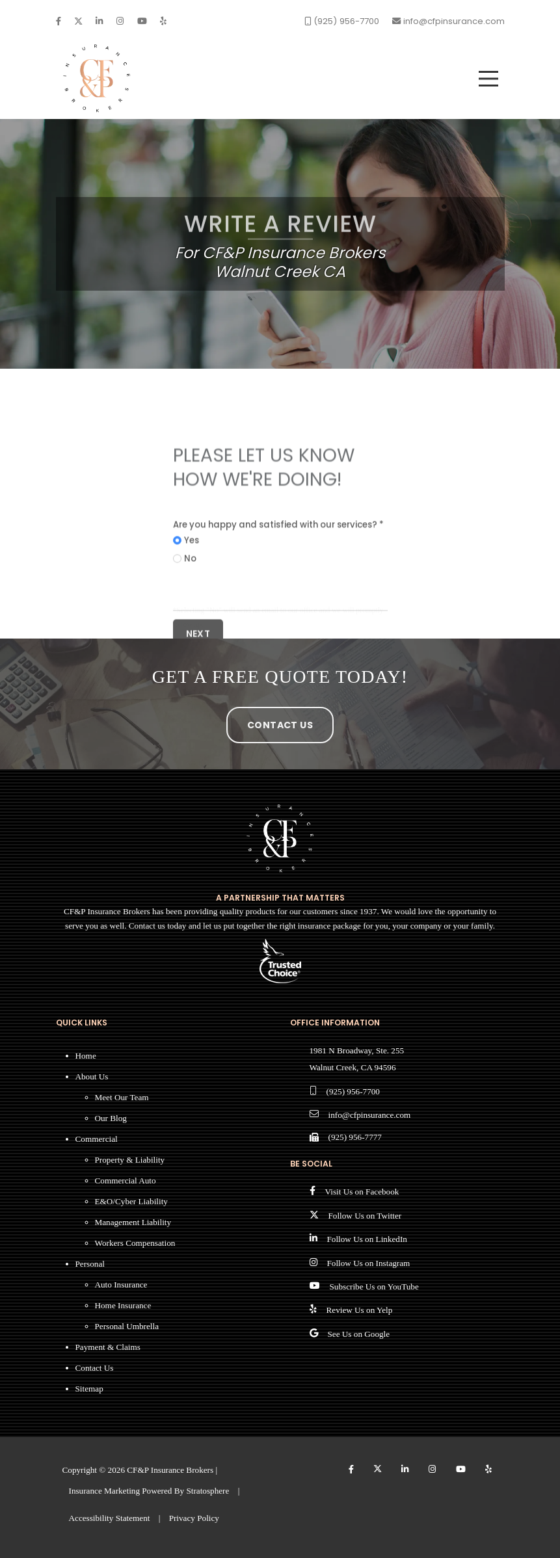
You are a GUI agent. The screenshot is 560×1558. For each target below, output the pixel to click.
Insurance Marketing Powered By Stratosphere (149, 1491)
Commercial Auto (125, 1180)
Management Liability (133, 1222)
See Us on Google (359, 1334)
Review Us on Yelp (360, 1310)
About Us (92, 1076)
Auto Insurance (121, 1284)
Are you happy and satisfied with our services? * (278, 568)
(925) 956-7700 (353, 1091)
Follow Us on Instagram (368, 1263)
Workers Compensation (135, 1243)
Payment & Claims (107, 1347)
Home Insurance (123, 1305)
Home (85, 1056)
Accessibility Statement (109, 1518)
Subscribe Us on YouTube (374, 1286)
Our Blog (111, 1118)
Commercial (96, 1139)
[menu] (488, 78)
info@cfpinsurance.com (369, 1115)
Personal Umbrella (127, 1326)
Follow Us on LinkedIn (367, 1239)
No (190, 602)
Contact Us (280, 725)
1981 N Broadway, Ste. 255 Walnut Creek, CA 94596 (357, 1059)
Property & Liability (130, 1160)
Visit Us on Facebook (362, 1191)
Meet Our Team (122, 1097)
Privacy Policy (194, 1518)
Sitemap (89, 1388)
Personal (90, 1264)
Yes (191, 585)
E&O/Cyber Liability (131, 1201)
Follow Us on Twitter (365, 1216)
